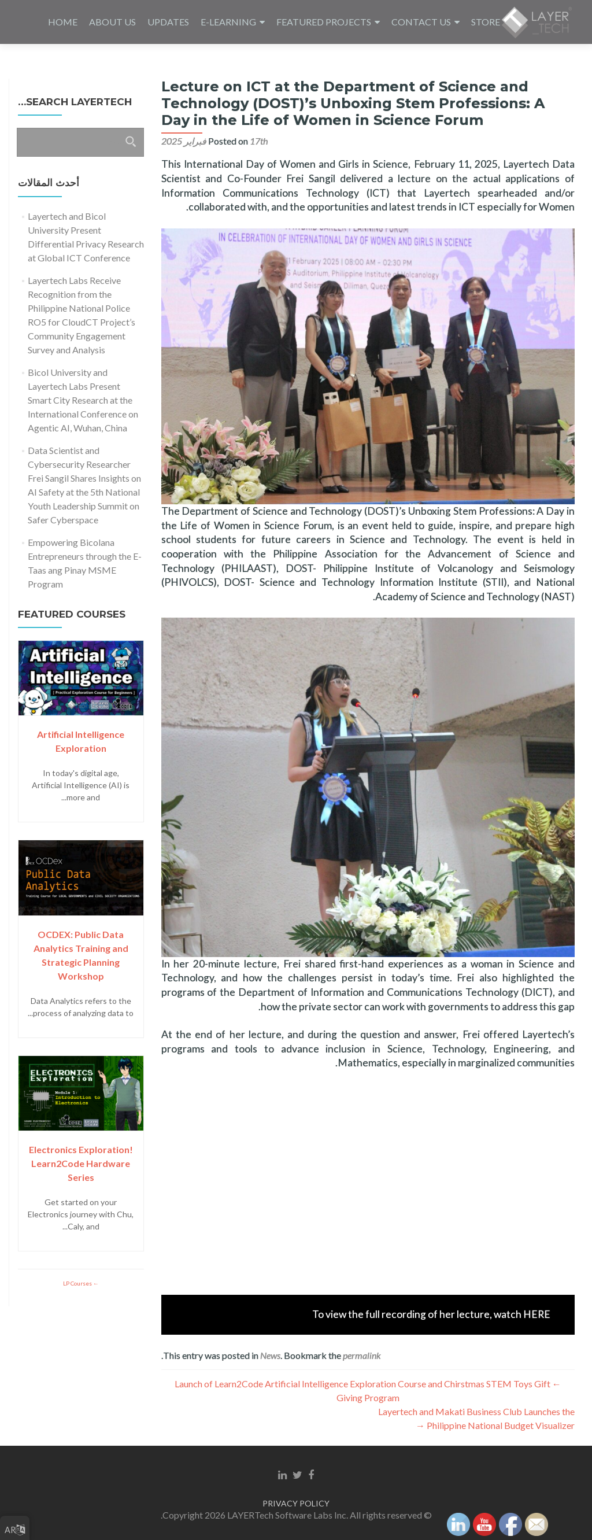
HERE (536, 1314)
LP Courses (78, 1283)
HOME (62, 21)
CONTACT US (421, 21)
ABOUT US (112, 21)
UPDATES (168, 21)
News (270, 1355)
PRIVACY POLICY (296, 1503)
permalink (362, 1355)
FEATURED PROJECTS (323, 21)
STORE (485, 21)
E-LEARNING (228, 21)
